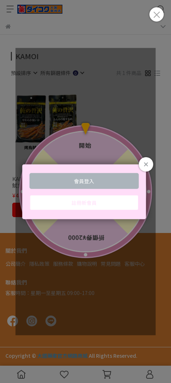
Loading (86, 191)
